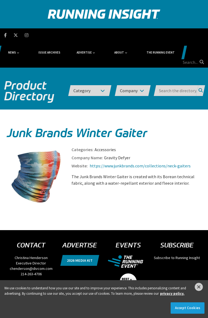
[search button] (201, 35)
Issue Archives (71, 35)
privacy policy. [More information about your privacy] (172, 293)
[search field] (185, 35)
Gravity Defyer (117, 132)
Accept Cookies (187, 308)
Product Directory (29, 65)
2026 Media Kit (80, 234)
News (43, 35)
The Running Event (153, 35)
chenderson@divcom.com (31, 242)
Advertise (95, 35)
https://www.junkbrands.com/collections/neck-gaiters (140, 140)
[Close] (199, 287)
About (121, 35)
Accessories (105, 124)
